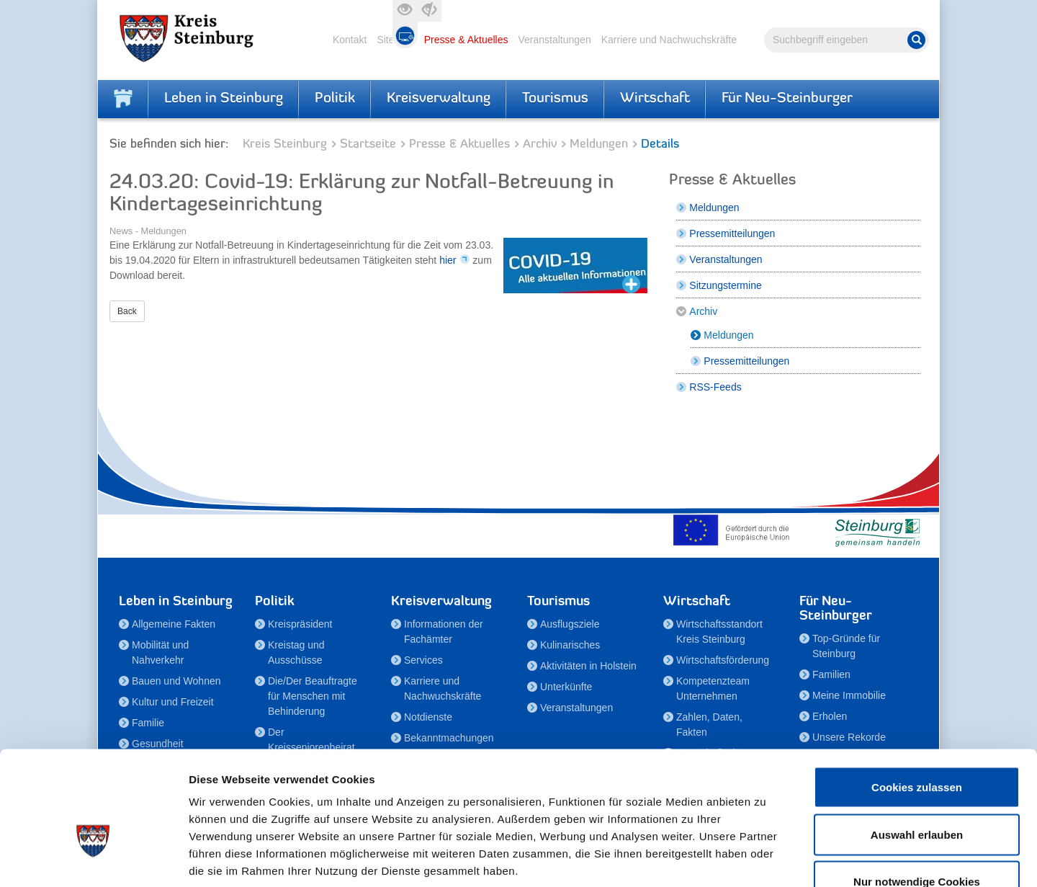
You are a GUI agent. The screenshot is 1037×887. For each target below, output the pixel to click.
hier (447, 260)
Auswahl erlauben (917, 745)
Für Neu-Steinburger (787, 99)
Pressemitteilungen (732, 233)
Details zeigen (766, 858)
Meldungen (599, 144)
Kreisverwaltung (438, 99)
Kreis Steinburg (285, 144)
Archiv (540, 144)
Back (127, 311)
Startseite (368, 144)
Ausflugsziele (570, 624)
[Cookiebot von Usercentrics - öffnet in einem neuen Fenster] (93, 859)
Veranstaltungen (554, 39)
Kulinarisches (570, 645)
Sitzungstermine (725, 285)
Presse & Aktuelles (466, 39)
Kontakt (350, 39)
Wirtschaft (655, 99)
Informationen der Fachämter (443, 631)
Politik (335, 99)
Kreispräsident (300, 624)
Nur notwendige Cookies (916, 792)
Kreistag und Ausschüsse (296, 652)
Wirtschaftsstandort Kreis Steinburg (719, 631)
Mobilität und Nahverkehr (160, 652)
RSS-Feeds (715, 387)
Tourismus (555, 99)
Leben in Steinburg (223, 99)
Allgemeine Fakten (173, 624)
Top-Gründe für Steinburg (846, 646)
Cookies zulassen (916, 698)
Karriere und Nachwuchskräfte (669, 39)
